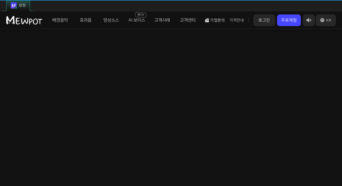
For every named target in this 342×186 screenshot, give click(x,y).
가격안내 (236, 20)
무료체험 (289, 20)
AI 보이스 (137, 17)
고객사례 (162, 20)
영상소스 (111, 20)
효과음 (85, 20)
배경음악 (60, 20)
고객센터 (187, 20)
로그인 (264, 20)
